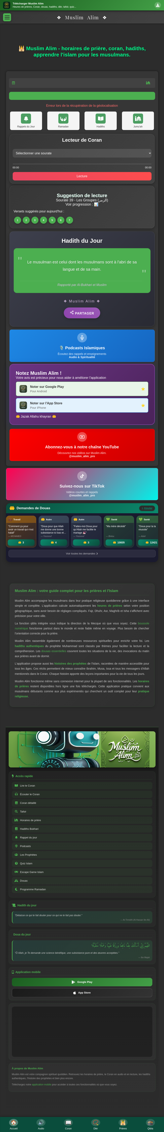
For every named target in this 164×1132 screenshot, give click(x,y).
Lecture (82, 176)
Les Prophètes (25, 854)
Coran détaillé (25, 802)
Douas (21, 880)
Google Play (82, 982)
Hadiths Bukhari (26, 828)
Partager (82, 312)
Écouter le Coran (27, 794)
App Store (82, 993)
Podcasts (22, 846)
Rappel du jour (25, 837)
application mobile (41, 1084)
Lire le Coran (24, 785)
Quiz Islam (23, 863)
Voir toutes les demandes (82, 553)
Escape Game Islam (29, 872)
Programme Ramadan (30, 889)
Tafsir (20, 811)
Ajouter (147, 508)
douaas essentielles (53, 651)
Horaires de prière (27, 820)
